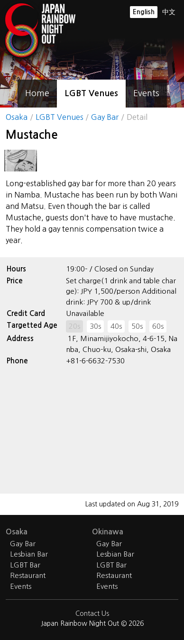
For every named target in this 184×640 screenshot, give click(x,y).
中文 (168, 12)
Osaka (17, 117)
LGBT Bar (25, 564)
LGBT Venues (91, 93)
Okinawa (107, 531)
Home (37, 93)
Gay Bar (105, 117)
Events (146, 93)
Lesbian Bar (29, 554)
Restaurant (28, 575)
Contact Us (92, 613)
